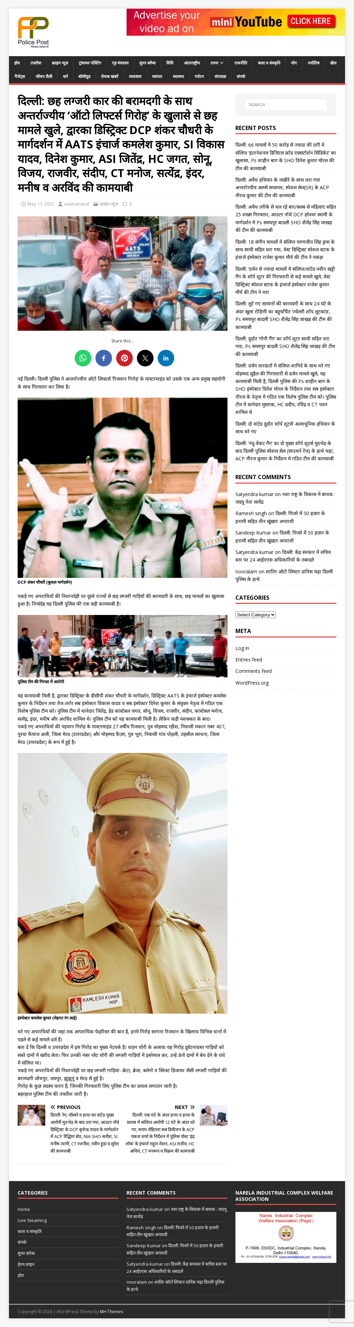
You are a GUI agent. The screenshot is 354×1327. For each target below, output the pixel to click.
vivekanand (76, 204)
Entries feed (248, 659)
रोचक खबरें (109, 76)
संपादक (220, 76)
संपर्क (241, 76)
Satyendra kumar (254, 494)
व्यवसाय (135, 76)
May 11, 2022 (40, 204)
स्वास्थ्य (178, 76)
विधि (169, 63)
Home (24, 1209)
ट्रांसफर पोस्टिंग (90, 63)
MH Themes (111, 1312)
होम (17, 63)
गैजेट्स (20, 76)
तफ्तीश (35, 63)
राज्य (214, 63)
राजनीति (240, 63)
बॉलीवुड (84, 76)
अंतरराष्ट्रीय (192, 63)
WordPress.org (252, 682)
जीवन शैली (44, 76)
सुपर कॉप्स (147, 63)
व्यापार (157, 76)
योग (294, 63)
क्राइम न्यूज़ (60, 63)
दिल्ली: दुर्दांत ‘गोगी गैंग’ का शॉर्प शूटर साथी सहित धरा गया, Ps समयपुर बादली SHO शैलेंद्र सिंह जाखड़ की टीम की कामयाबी (285, 346)
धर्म (65, 76)
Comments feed (253, 671)
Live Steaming (32, 1220)
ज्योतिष (313, 63)
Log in (242, 648)
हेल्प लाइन (26, 1264)
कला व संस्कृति (269, 63)
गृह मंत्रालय (120, 63)
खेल (333, 63)
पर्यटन (199, 76)
